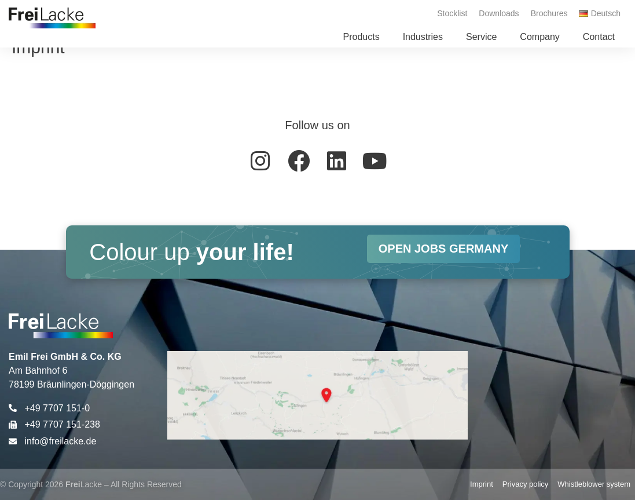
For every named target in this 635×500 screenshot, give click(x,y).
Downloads (499, 13)
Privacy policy (525, 484)
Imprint (481, 484)
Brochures (549, 13)
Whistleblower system (593, 484)
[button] (361, 37)
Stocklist (452, 13)
